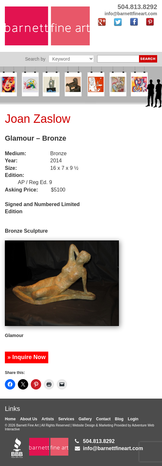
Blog (119, 419)
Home (10, 419)
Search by (35, 59)
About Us (28, 419)
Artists (47, 419)
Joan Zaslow (37, 118)
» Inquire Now (26, 357)
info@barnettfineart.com (113, 448)
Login (133, 419)
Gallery (85, 419)
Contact (103, 419)
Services (66, 419)
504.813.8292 (99, 441)
